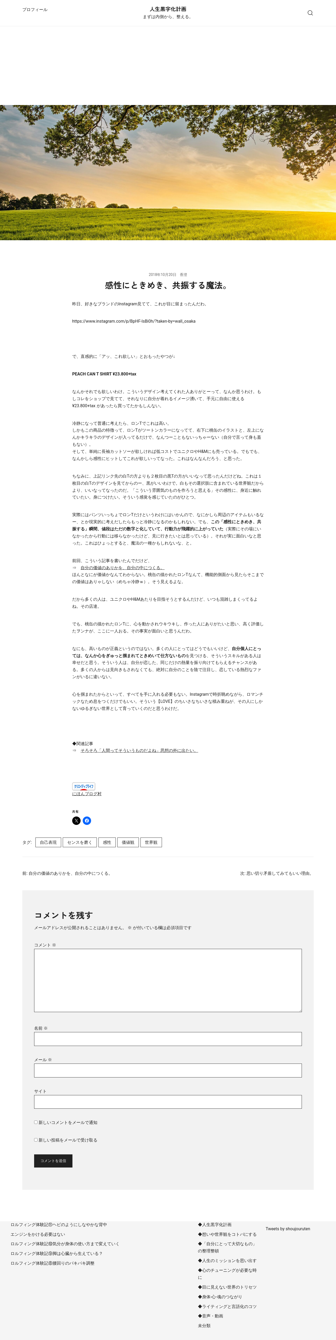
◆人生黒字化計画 (215, 1224)
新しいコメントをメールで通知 (68, 1122)
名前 (41, 1028)
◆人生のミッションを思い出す (227, 1260)
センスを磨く (79, 842)
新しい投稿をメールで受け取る (68, 1140)
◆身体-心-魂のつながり (220, 1296)
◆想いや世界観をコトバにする (227, 1234)
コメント (45, 945)
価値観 (128, 842)
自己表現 (48, 842)
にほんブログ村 (87, 793)
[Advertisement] (168, 65)
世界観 (151, 842)
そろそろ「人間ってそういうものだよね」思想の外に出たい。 (139, 750)
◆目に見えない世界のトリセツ (227, 1287)
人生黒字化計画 (168, 9)
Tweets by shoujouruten (288, 1228)
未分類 (204, 1325)
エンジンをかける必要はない (37, 1234)
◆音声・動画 (210, 1315)
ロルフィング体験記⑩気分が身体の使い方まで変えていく (65, 1243)
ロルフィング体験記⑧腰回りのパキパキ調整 (52, 1263)
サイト (40, 1091)
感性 (107, 842)
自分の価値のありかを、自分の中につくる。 (123, 567)
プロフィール (35, 9)
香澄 (183, 275)
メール (43, 1059)
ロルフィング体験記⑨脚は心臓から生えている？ (56, 1253)
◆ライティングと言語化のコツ (227, 1306)
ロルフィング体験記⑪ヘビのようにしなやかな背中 (58, 1224)
